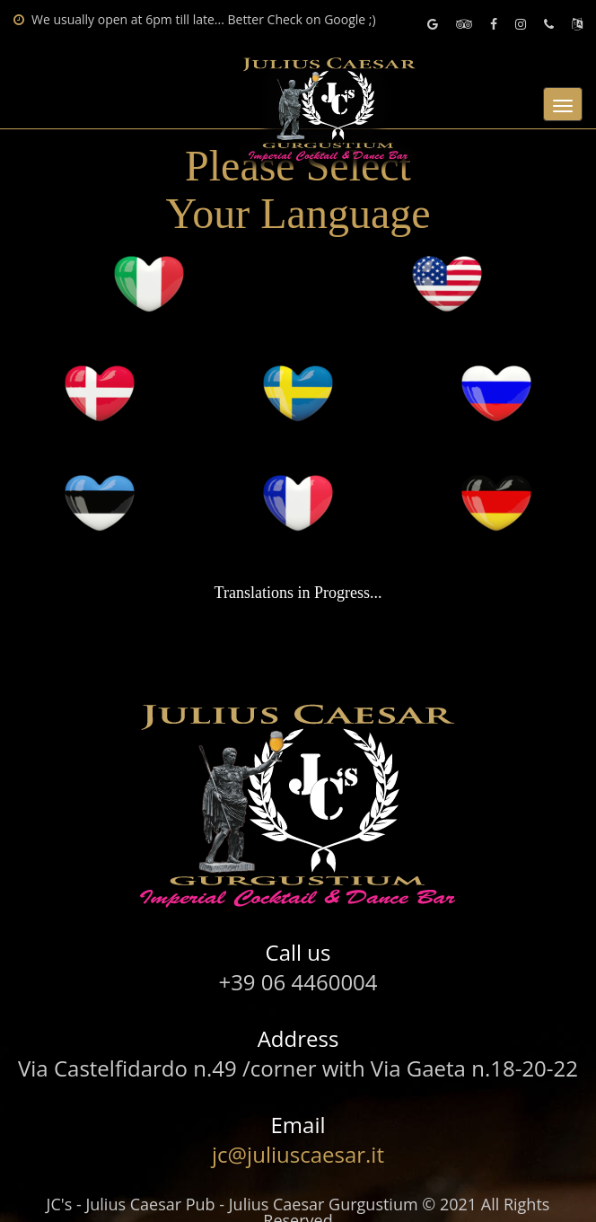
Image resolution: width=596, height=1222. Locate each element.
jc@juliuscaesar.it (298, 1154)
